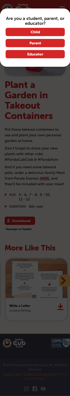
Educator (35, 54)
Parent (35, 43)
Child (35, 32)
